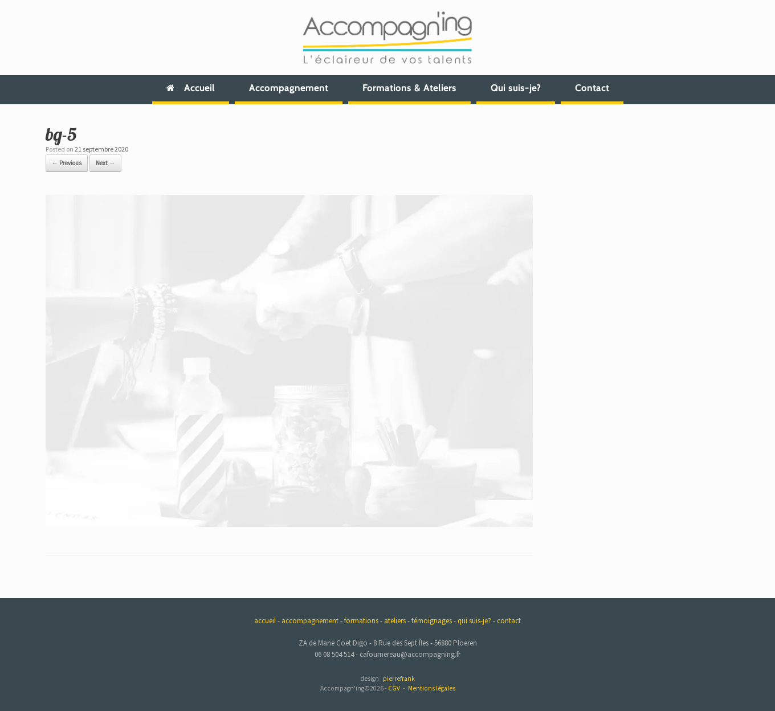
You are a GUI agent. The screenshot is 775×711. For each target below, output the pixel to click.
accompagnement (310, 621)
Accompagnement (288, 88)
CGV (394, 688)
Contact (592, 88)
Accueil (190, 88)
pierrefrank (399, 679)
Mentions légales (431, 688)
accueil (265, 621)
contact (509, 621)
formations (361, 621)
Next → (105, 163)
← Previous (66, 163)
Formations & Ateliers (409, 88)
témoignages (431, 621)
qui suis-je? (474, 621)
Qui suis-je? (516, 88)
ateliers (395, 621)
